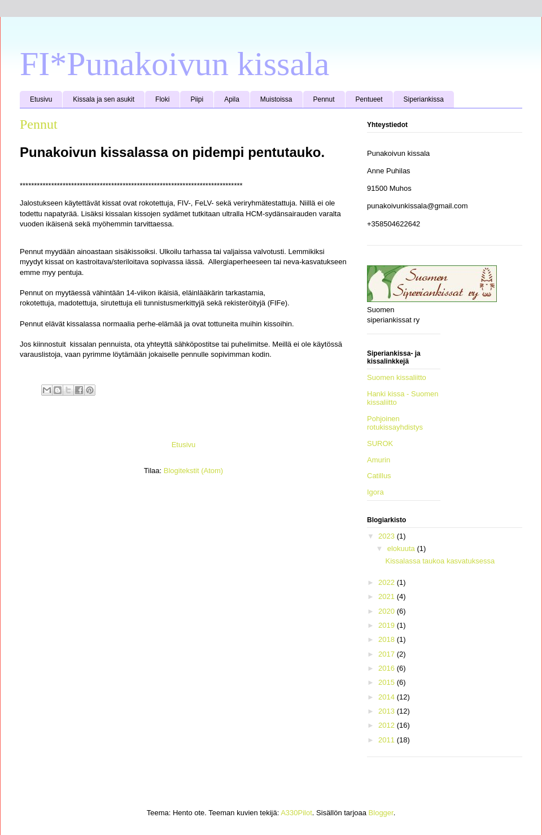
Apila (231, 99)
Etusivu (41, 99)
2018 (387, 639)
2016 (387, 668)
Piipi (196, 99)
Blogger (381, 812)
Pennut (324, 99)
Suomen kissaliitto (396, 377)
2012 (387, 725)
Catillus (379, 475)
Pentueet (369, 99)
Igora (375, 492)
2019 (387, 625)
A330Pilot (296, 812)
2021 (387, 596)
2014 (387, 697)
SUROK (380, 443)
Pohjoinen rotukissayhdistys (395, 423)
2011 (387, 740)
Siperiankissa (424, 99)
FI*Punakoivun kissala (174, 63)
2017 (387, 654)
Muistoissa (276, 99)
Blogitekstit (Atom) (193, 470)
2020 (387, 611)
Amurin (378, 460)
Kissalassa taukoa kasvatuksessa (440, 561)
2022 (387, 582)
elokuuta (402, 548)
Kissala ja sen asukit (103, 99)
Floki (162, 99)
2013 (387, 711)
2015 (387, 682)
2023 (387, 536)
